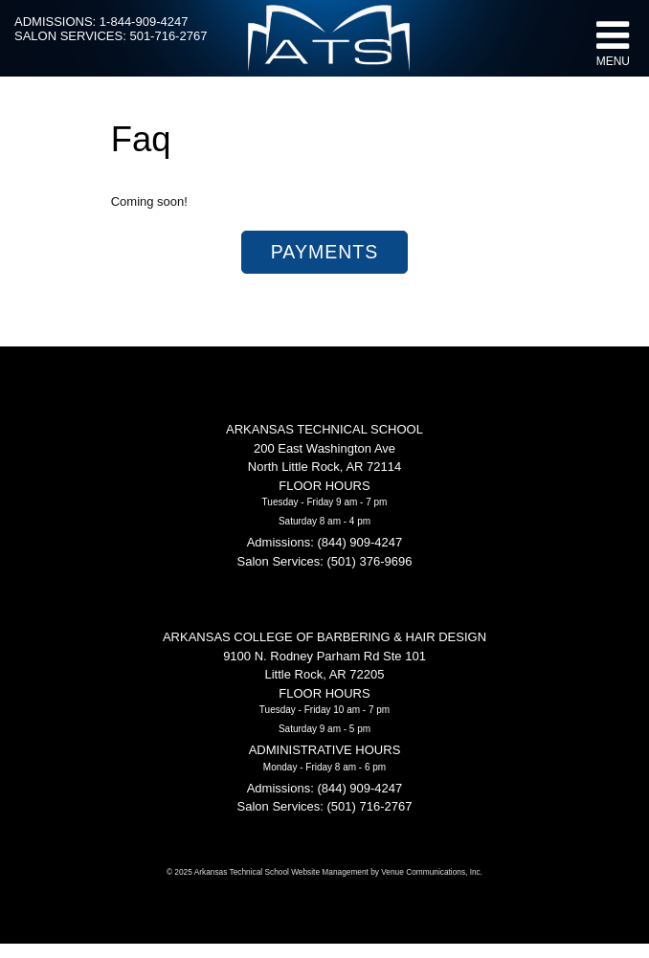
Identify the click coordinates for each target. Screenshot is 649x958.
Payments (324, 251)
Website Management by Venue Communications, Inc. (386, 872)
